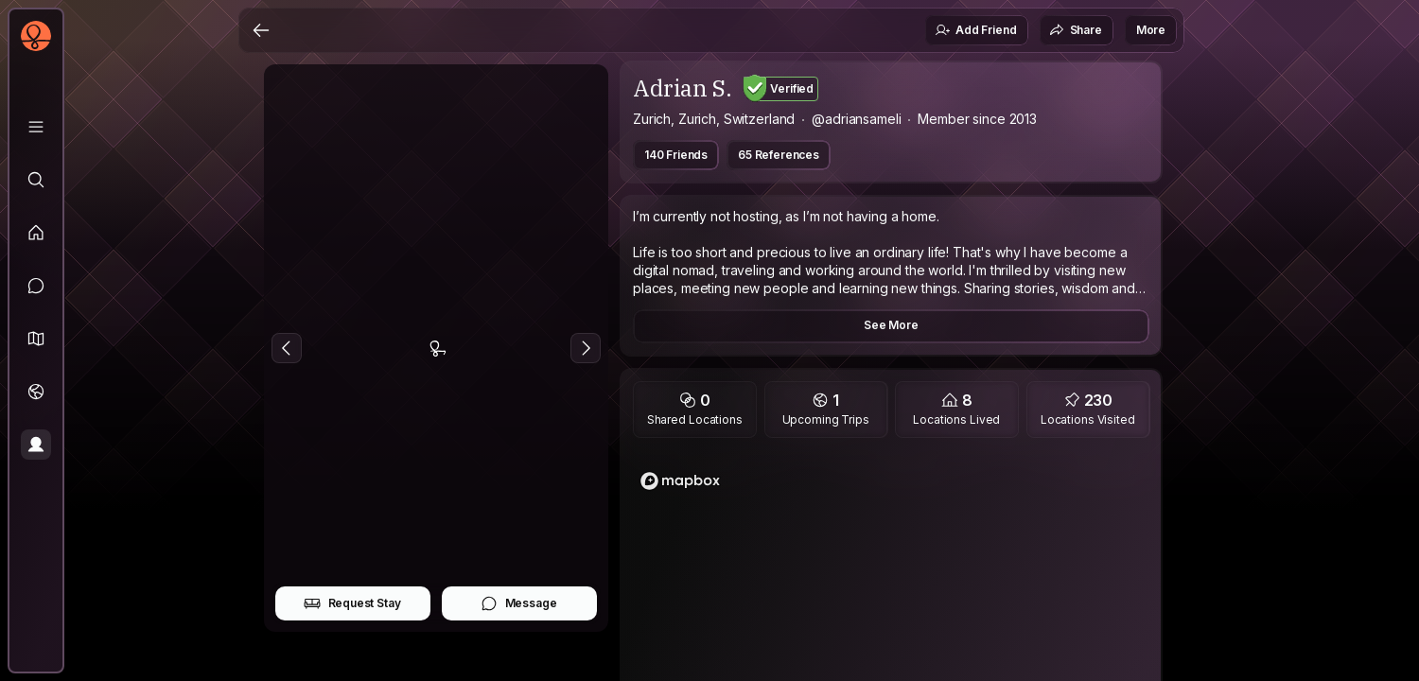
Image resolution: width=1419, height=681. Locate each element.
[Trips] (36, 391)
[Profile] (36, 444)
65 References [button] (778, 155)
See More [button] (891, 325)
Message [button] (519, 603)
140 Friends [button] (676, 155)
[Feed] (36, 233)
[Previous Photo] (287, 348)
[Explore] (36, 180)
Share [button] (1075, 30)
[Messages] (36, 286)
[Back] (261, 30)
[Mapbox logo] (680, 481)
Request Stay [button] (352, 603)
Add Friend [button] (975, 30)
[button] (36, 338)
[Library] (36, 127)
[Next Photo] (585, 348)
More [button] (1150, 30)
